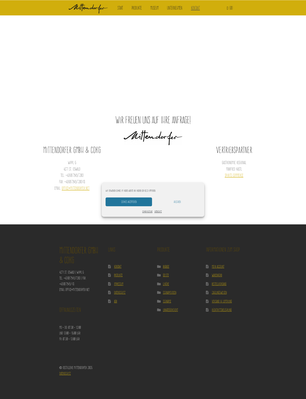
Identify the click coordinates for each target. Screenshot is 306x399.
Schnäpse (167, 301)
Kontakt (195, 7)
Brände (166, 266)
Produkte (137, 7)
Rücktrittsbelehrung (222, 310)
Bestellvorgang (219, 284)
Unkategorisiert (170, 310)
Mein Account (218, 266)
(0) (230, 7)
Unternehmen (174, 7)
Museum (154, 7)
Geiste (166, 275)
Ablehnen (177, 201)
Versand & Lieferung (222, 301)
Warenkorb (217, 275)
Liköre (166, 284)
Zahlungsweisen (219, 292)
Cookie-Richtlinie (147, 211)
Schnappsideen (169, 292)
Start (120, 7)
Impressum (118, 284)
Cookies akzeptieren (129, 201)
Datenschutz (158, 211)
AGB (115, 301)
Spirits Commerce (234, 175)
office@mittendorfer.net (75, 188)
